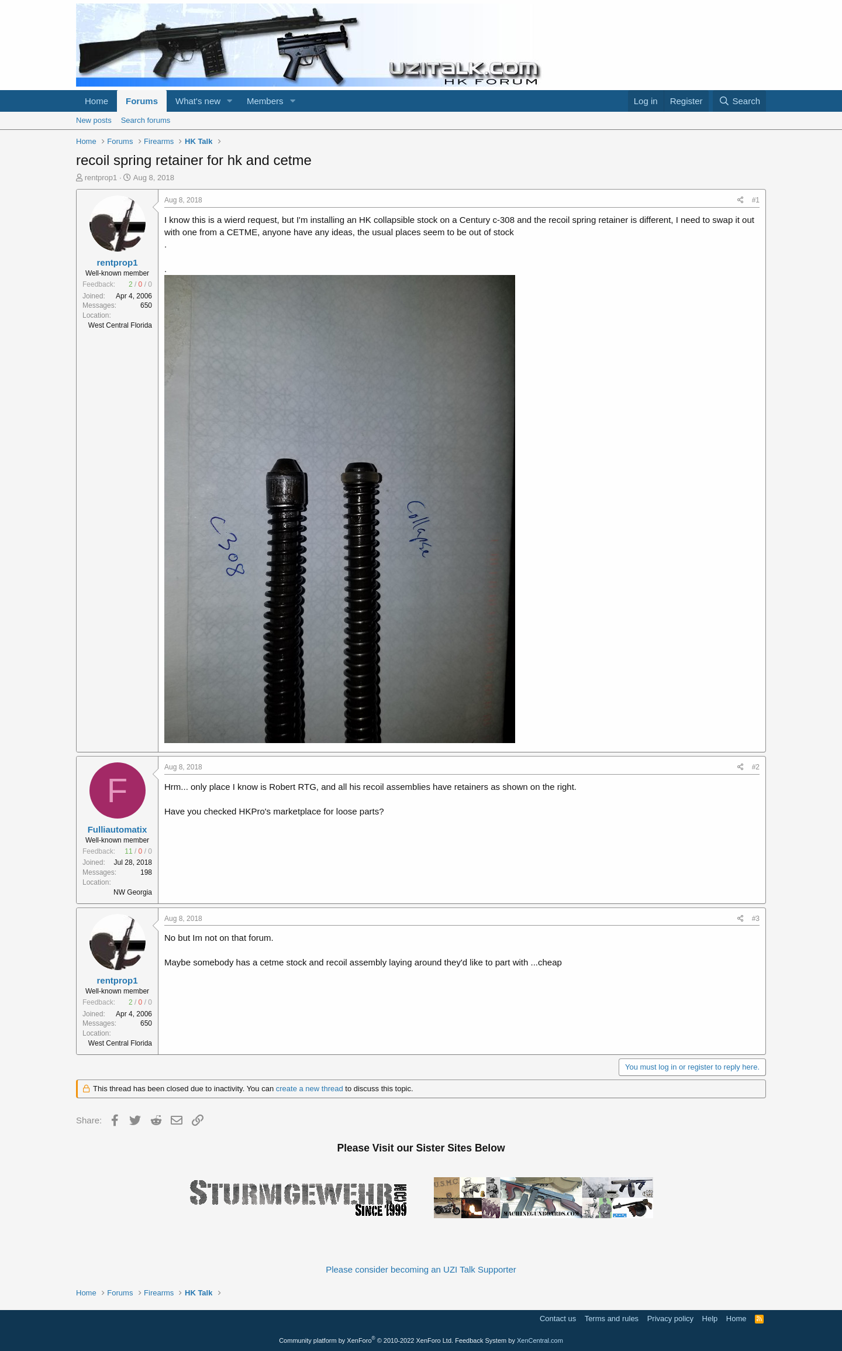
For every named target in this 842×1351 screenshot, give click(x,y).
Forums (142, 101)
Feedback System (480, 1340)
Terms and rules (612, 1318)
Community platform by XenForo (366, 1340)
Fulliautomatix (117, 829)
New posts (94, 120)
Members (265, 101)
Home (96, 101)
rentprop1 (101, 177)
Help (710, 1318)
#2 (756, 767)
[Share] (740, 200)
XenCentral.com (540, 1340)
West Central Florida (120, 325)
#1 (756, 200)
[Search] (739, 101)
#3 (756, 919)
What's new (197, 101)
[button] (230, 101)
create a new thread (309, 1088)
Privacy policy (670, 1318)
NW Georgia (132, 892)
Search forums (146, 120)
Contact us (558, 1318)
